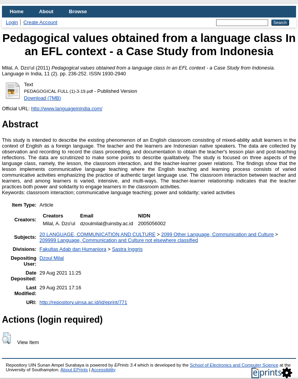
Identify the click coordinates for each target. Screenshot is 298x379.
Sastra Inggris (127, 249)
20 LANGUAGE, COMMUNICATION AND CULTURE (98, 234)
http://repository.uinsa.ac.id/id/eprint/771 (83, 302)
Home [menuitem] (17, 11)
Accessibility (103, 369)
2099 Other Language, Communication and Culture (217, 234)
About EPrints (74, 369)
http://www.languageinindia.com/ (66, 108)
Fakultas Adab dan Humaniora (73, 249)
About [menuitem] (46, 11)
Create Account (40, 22)
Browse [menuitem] (78, 11)
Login (12, 22)
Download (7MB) (42, 98)
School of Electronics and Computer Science (234, 365)
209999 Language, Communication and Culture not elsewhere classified (119, 240)
